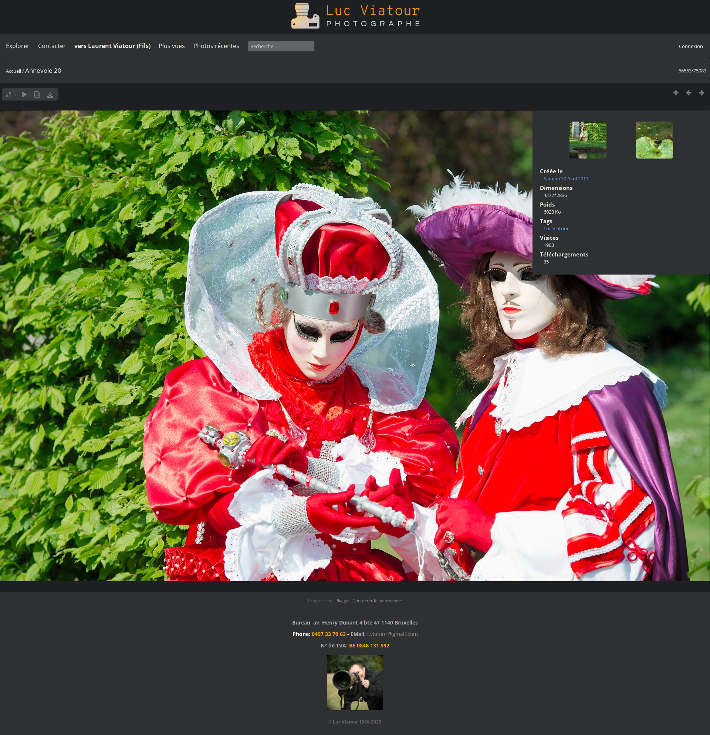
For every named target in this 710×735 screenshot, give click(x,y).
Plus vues (172, 46)
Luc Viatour (556, 228)
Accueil (13, 71)
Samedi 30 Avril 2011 (566, 178)
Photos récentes (216, 46)
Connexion (691, 46)
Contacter (52, 46)
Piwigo (342, 601)
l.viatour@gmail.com (392, 633)
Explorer (18, 46)
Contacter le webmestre (377, 601)
